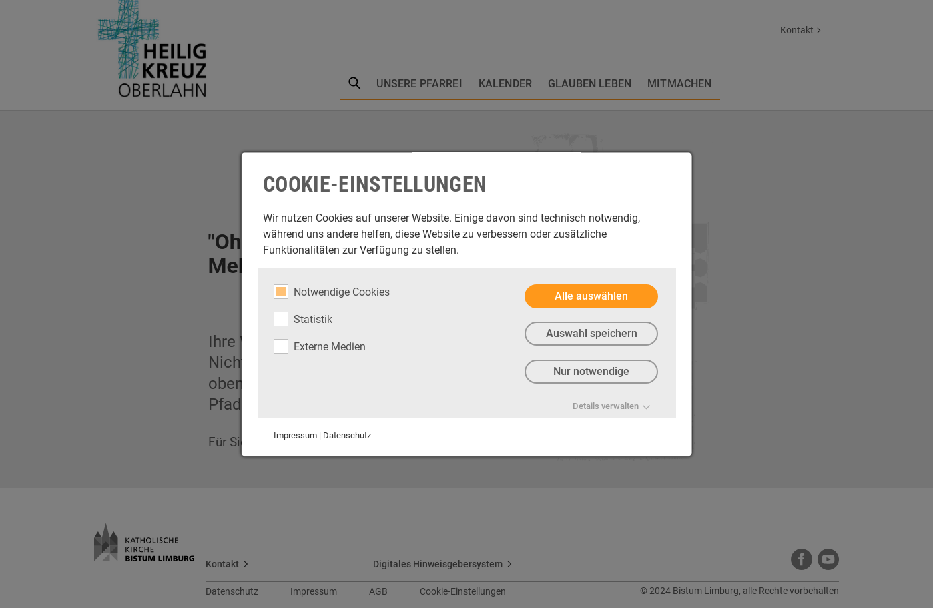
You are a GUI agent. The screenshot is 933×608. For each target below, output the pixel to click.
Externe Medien (320, 346)
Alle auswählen (591, 296)
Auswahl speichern (591, 334)
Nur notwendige (591, 372)
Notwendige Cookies (332, 291)
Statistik (303, 319)
